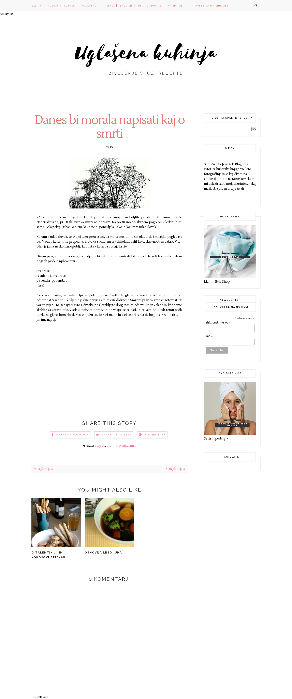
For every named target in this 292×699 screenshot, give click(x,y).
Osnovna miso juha (103, 552)
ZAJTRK (36, 5)
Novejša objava (43, 468)
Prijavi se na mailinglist (209, 5)
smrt (132, 446)
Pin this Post (155, 434)
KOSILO (53, 5)
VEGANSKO (89, 5)
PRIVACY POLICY (150, 5)
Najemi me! (176, 5)
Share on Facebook (72, 434)
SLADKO (69, 5)
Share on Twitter (116, 434)
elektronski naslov (218, 323)
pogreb (99, 446)
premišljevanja (117, 446)
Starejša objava (176, 468)
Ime (209, 336)
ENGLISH (126, 5)
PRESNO (108, 5)
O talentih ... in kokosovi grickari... (50, 554)
